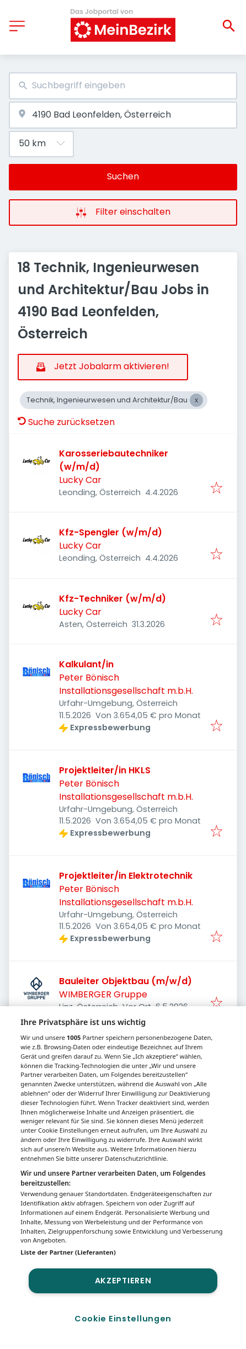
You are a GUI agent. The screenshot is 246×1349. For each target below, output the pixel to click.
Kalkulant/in (86, 664)
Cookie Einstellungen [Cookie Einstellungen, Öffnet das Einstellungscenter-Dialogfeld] (123, 1318)
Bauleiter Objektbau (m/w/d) (125, 981)
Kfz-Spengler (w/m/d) (110, 532)
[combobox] (123, 85)
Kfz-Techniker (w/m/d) (112, 598)
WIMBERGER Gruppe (103, 994)
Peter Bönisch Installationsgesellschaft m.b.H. (126, 684)
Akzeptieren (123, 1280)
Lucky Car (80, 480)
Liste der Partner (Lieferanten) (68, 1252)
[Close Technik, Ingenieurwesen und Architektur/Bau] (196, 400)
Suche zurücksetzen (66, 422)
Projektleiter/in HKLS (105, 770)
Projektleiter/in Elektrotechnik (125, 875)
